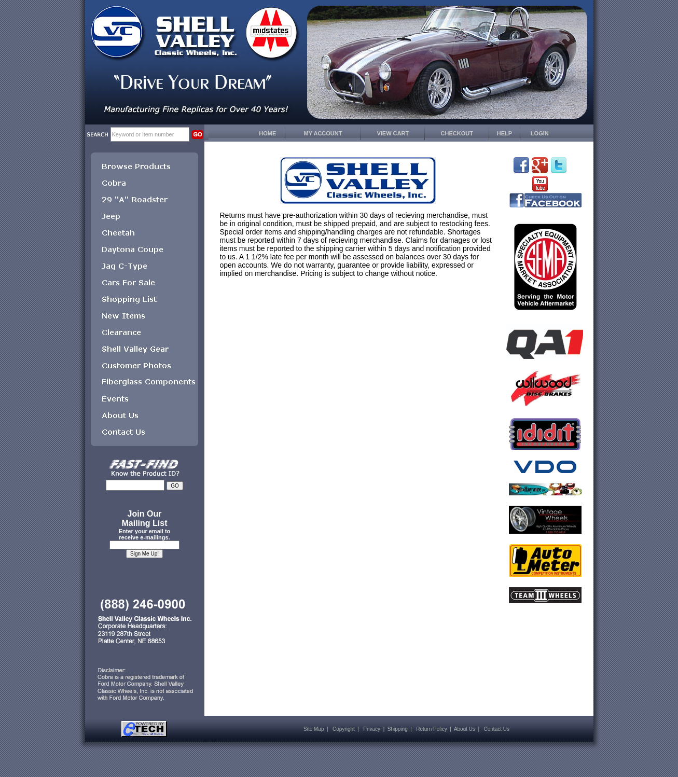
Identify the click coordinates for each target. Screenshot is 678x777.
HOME (267, 133)
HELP (504, 133)
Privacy (371, 729)
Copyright (344, 729)
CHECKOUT (457, 133)
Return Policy (431, 729)
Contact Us (496, 729)
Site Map (313, 729)
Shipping (398, 729)
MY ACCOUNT (323, 133)
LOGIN (540, 133)
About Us (464, 729)
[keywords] (149, 134)
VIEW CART (393, 133)
